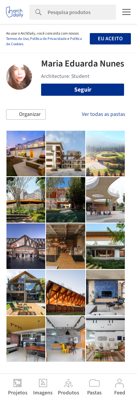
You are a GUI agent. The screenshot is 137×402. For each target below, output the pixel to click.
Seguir (82, 89)
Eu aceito (110, 39)
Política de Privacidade (48, 38)
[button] (26, 114)
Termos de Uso (17, 38)
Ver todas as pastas (103, 114)
